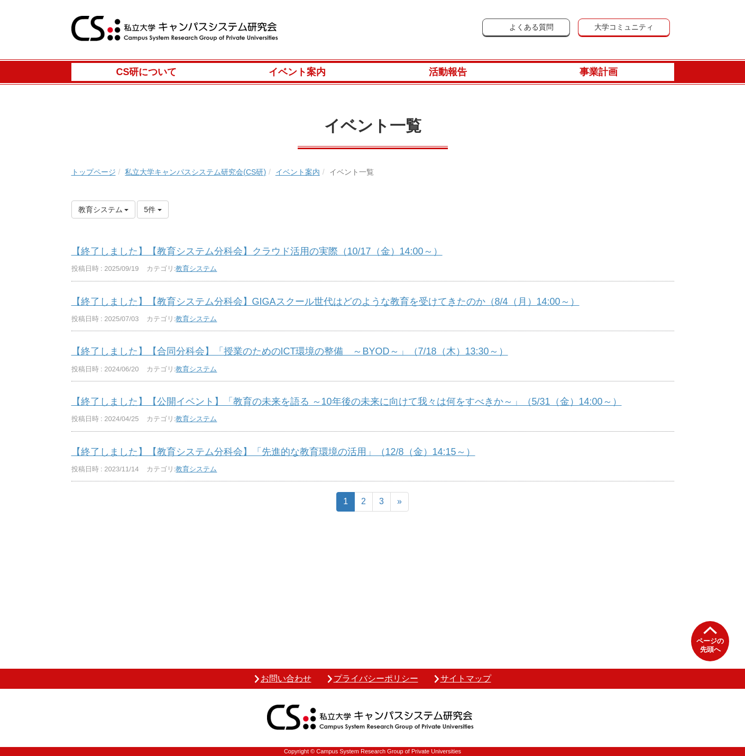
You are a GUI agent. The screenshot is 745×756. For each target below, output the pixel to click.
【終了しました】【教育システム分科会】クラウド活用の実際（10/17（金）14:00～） (257, 251)
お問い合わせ (286, 678)
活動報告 (448, 72)
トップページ (93, 172)
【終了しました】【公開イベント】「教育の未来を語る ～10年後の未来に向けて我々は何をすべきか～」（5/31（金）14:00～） (346, 401)
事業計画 (599, 72)
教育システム (196, 268)
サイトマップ (465, 678)
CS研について (146, 72)
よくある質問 (531, 27)
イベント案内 (297, 72)
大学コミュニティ (624, 27)
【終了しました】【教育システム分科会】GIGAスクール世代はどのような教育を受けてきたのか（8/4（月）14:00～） (325, 301)
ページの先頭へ (710, 645)
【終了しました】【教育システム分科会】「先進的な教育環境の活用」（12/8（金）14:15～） (273, 452)
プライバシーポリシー (376, 678)
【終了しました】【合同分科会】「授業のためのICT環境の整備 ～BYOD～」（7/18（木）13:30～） (289, 351)
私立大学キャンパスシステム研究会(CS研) (195, 172)
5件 (153, 209)
